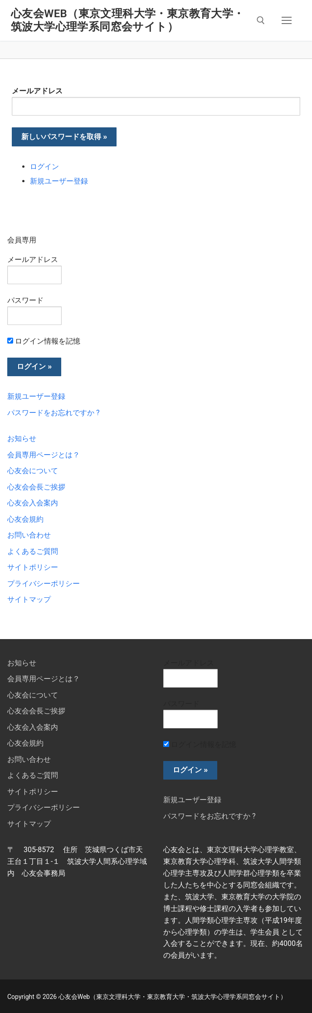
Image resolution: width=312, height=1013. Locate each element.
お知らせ (21, 438)
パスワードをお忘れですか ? (53, 412)
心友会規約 (25, 519)
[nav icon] (286, 20)
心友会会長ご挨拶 (36, 487)
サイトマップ (29, 599)
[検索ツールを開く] (261, 20)
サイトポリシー (32, 567)
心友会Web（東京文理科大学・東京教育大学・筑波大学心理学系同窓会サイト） (127, 20)
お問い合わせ (29, 535)
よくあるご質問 (32, 551)
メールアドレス (37, 91)
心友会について (32, 470)
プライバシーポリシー (43, 583)
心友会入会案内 (32, 503)
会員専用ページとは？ (43, 455)
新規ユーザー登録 (59, 181)
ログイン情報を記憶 (43, 341)
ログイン (44, 166)
